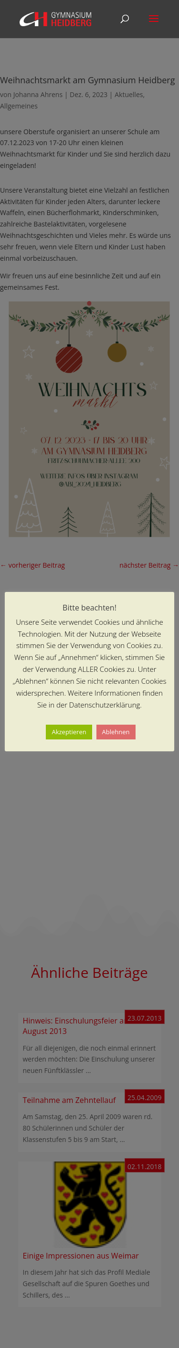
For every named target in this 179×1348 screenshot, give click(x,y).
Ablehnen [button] (116, 732)
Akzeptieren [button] (69, 732)
